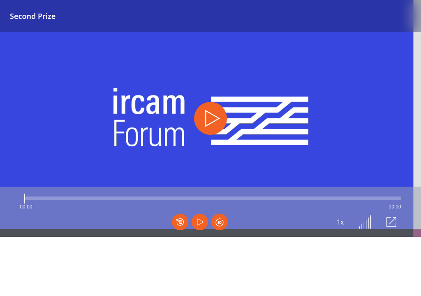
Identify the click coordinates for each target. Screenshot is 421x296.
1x (340, 222)
